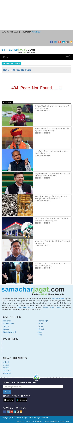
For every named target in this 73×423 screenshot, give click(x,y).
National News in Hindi (52, 307)
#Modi (6, 364)
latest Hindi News (58, 298)
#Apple (6, 367)
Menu (5, 57)
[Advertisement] (36, 8)
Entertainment (9, 332)
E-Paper (26, 31)
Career (41, 326)
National (7, 320)
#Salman (7, 373)
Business (7, 329)
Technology (43, 320)
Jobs (40, 334)
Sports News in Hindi (25, 307)
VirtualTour (36, 31)
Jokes (40, 323)
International (8, 323)
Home (6, 70)
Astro (40, 332)
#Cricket (7, 370)
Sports (6, 326)
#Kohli (6, 362)
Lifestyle (41, 329)
